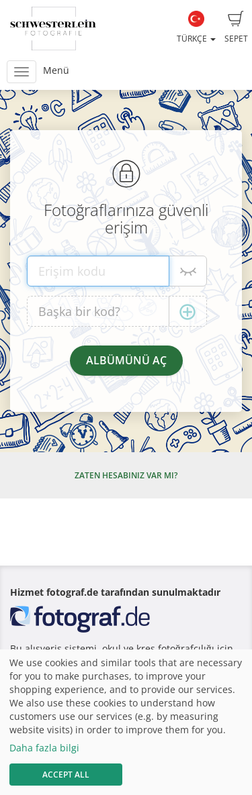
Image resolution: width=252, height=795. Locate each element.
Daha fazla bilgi (44, 747)
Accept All (65, 774)
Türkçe (196, 27)
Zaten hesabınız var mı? (126, 475)
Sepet (236, 27)
